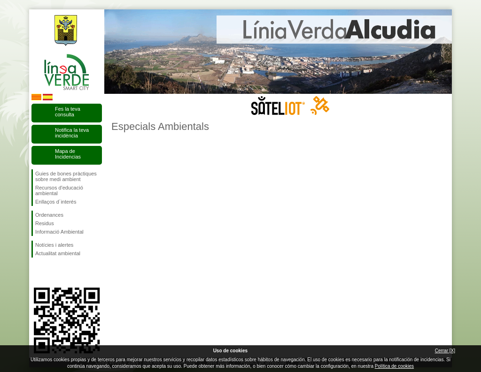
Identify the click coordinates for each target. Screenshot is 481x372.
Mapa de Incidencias (68, 153)
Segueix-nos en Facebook (37, 272)
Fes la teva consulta (67, 111)
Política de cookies (394, 366)
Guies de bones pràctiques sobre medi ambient (66, 176)
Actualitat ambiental (57, 253)
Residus (44, 223)
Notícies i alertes (54, 245)
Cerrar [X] (445, 350)
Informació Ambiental (59, 232)
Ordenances (49, 215)
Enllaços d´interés (55, 202)
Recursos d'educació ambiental (59, 190)
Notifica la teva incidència (72, 132)
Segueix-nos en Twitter (52, 272)
